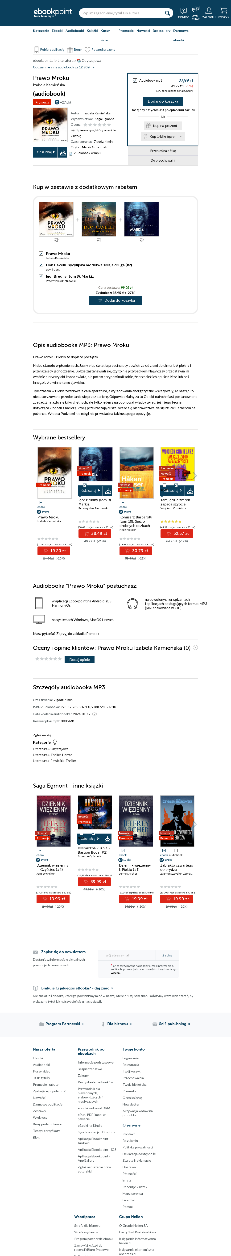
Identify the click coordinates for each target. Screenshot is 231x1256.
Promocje (126, 31)
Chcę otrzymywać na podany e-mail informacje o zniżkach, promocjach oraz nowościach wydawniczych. (141, 969)
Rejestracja (131, 1065)
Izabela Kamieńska (97, 113)
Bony (78, 49)
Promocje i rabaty (45, 1084)
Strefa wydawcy (86, 1232)
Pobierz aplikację (52, 49)
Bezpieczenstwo (90, 1069)
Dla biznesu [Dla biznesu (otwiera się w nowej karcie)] (117, 1024)
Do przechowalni (163, 160)
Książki (92, 31)
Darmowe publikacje (47, 1104)
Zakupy (83, 1075)
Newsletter (131, 1104)
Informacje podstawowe (96, 1062)
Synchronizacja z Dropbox (96, 1132)
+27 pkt (65, 102)
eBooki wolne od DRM (94, 1108)
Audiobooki (75, 31)
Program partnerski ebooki (93, 1239)
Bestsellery (161, 31)
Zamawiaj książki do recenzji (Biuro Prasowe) (92, 1247)
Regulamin (130, 1141)
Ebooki (57, 31)
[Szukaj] (167, 13)
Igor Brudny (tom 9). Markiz (70, 276)
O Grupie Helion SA (133, 1225)
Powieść (56, 761)
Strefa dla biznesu (87, 1225)
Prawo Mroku (48, 517)
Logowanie (131, 1058)
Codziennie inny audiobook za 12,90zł (61, 67)
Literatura (40, 749)
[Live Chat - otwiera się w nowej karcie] (196, 13)
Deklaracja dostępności (139, 1154)
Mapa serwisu (133, 1193)
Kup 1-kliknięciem (163, 136)
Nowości (143, 31)
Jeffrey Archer (46, 873)
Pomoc (91, 633)
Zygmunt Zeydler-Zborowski (178, 873)
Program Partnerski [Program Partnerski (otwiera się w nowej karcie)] (62, 1024)
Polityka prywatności (138, 1147)
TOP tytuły (41, 1078)
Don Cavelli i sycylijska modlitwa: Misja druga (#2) (89, 265)
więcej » (116, 973)
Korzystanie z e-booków (95, 1082)
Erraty (127, 1180)
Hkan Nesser (128, 529)
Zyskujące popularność (49, 1091)
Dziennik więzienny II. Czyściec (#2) (52, 868)
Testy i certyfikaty (46, 1131)
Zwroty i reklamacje (137, 1160)
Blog (36, 1137)
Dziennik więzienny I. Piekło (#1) (135, 868)
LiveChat (129, 1200)
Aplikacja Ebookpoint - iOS (97, 1150)
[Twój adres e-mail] (128, 955)
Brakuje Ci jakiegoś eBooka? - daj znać (75, 988)
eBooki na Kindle (90, 1125)
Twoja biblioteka (135, 1084)
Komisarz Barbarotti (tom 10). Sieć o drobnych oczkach (136, 521)
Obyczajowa (59, 749)
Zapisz (167, 955)
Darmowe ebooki (181, 35)
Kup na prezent (165, 126)
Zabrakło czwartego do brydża (176, 868)
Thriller (71, 761)
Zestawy (39, 1111)
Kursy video (105, 35)
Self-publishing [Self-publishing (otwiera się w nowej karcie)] (172, 1024)
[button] (195, 476)
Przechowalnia (133, 1078)
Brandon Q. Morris (90, 856)
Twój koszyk (131, 1071)
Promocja (42, 102)
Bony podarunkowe (47, 1124)
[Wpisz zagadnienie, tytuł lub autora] (120, 13)
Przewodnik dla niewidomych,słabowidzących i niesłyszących (90, 1095)
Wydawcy (40, 1117)
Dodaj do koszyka (163, 101)
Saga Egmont (104, 119)
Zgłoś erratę (42, 735)
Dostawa (129, 1167)
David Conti (53, 269)
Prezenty (129, 1091)
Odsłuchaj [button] (44, 152)
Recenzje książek (135, 1187)
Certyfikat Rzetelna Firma (137, 1232)
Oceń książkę (132, 1098)
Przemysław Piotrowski (61, 281)
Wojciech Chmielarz (173, 508)
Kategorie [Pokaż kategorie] (41, 31)
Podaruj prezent (103, 49)
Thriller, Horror (61, 755)
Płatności (129, 1174)
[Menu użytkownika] (208, 13)
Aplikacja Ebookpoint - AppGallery (94, 1158)
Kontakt (129, 1134)
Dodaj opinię (79, 659)
